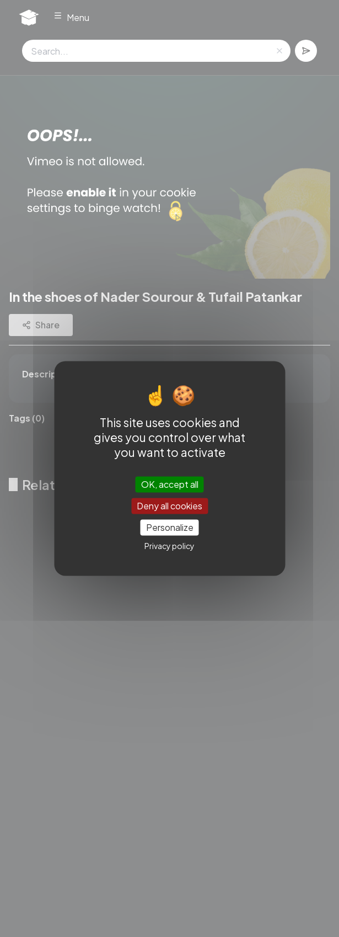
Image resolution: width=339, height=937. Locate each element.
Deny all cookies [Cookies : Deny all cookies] (169, 506)
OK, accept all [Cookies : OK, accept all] (169, 484)
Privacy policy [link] (169, 546)
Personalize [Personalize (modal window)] (169, 527)
